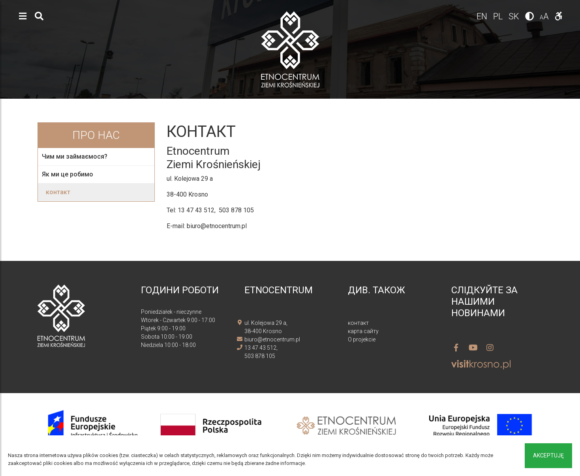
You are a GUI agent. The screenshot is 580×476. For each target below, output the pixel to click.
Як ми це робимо (67, 174)
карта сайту (363, 331)
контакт (58, 192)
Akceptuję (548, 455)
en (483, 16)
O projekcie (361, 339)
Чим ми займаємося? (74, 156)
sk (515, 16)
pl (499, 16)
